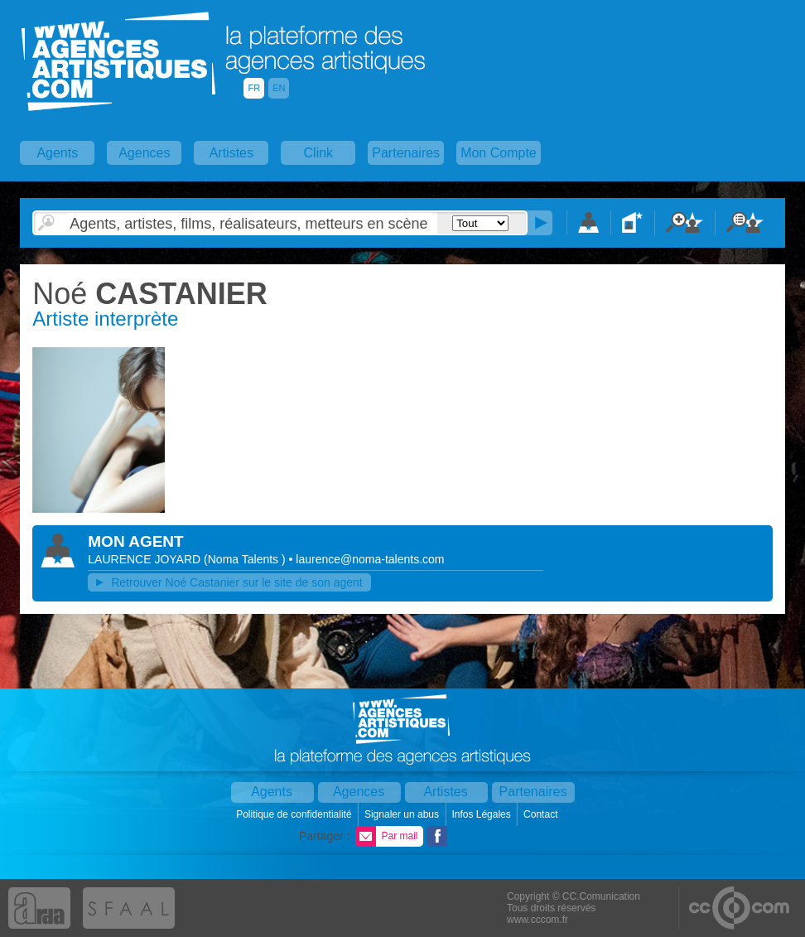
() (246, 559)
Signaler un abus (402, 814)
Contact (542, 814)
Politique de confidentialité (295, 814)
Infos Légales (482, 814)
